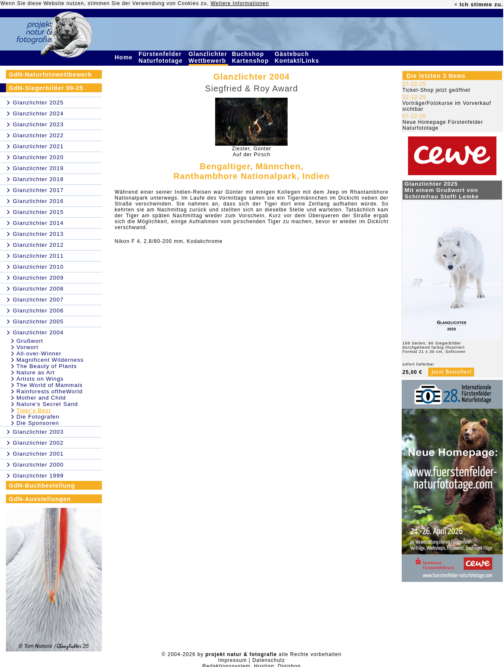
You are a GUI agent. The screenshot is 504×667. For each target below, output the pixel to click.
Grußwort (29, 341)
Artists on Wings (40, 379)
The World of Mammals (49, 385)
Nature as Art (35, 372)
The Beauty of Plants (46, 366)
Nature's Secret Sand (47, 404)
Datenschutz (268, 660)
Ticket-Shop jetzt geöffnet (436, 90)
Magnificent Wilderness (50, 360)
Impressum (232, 660)
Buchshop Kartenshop (251, 57)
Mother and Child (41, 398)
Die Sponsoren (37, 423)
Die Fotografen (37, 417)
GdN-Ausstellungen (40, 499)
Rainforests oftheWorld (49, 391)
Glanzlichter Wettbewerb (208, 57)
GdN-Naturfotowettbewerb (50, 74)
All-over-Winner (38, 353)
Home (125, 57)
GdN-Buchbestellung (42, 485)
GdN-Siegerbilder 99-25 (46, 88)
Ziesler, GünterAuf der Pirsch (252, 151)
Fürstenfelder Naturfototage (162, 57)
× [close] (456, 5)
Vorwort (27, 347)
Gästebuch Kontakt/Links (298, 57)
